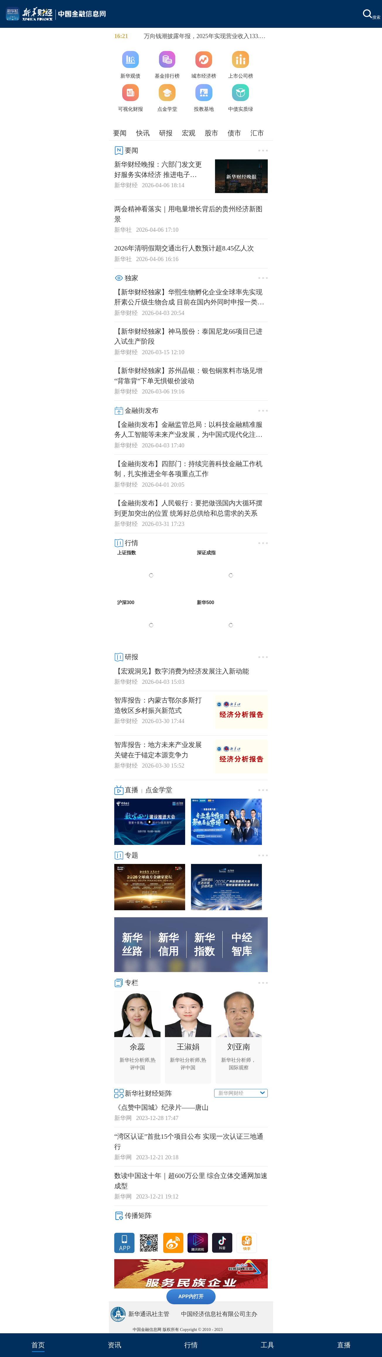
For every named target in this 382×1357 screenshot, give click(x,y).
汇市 (257, 133)
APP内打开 (191, 1296)
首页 (38, 1345)
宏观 (188, 133)
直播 (344, 1345)
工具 (267, 1345)
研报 (166, 133)
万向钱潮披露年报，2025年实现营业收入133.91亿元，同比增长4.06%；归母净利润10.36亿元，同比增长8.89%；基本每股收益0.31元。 (205, 36)
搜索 (372, 14)
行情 (191, 1345)
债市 (234, 133)
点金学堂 (158, 790)
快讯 (143, 133)
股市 (211, 133)
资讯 (114, 1345)
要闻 (120, 133)
